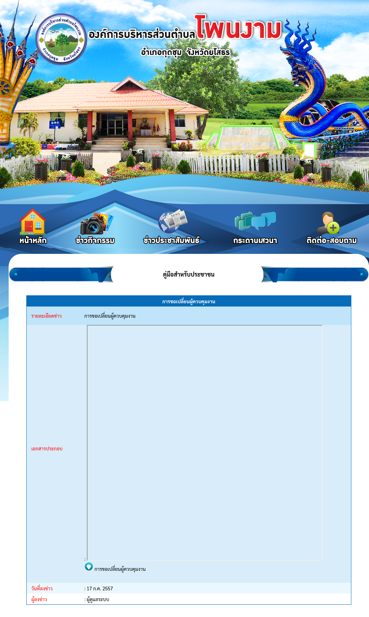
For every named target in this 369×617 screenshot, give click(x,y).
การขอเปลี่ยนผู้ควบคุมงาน (115, 569)
